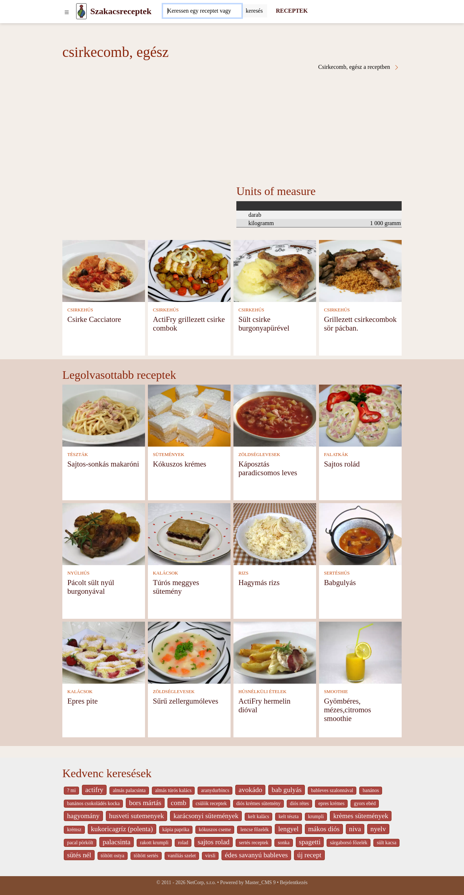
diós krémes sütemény (258, 803)
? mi (71, 790)
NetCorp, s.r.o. (201, 882)
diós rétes (299, 803)
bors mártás (145, 803)
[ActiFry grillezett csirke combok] (189, 270)
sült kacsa (386, 842)
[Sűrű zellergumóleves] (189, 652)
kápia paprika (175, 829)
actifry (94, 790)
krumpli (316, 816)
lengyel (288, 829)
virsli (210, 855)
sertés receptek (253, 842)
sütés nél (79, 855)
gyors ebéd (365, 803)
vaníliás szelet (182, 855)
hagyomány (83, 816)
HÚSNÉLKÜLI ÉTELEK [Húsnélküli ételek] (263, 691)
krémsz (74, 829)
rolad (183, 842)
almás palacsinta (129, 790)
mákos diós (324, 829)
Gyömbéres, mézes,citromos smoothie (347, 709)
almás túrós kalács (173, 790)
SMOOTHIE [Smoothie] (336, 691)
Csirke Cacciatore (94, 319)
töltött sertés (146, 855)
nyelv (378, 829)
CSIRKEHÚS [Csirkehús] (80, 309)
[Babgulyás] (360, 533)
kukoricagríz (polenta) (122, 829)
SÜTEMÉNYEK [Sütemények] (169, 454)
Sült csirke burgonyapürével (264, 323)
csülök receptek (211, 803)
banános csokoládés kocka (93, 803)
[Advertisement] (232, 124)
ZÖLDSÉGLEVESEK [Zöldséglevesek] (259, 454)
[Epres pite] (103, 652)
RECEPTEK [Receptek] (292, 11)
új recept (309, 855)
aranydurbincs (215, 790)
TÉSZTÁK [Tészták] (77, 454)
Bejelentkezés (293, 882)
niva (355, 829)
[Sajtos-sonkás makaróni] (103, 415)
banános (370, 790)
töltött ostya (112, 855)
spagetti (310, 842)
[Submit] (254, 10)
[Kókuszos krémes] (189, 415)
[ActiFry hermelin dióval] (274, 652)
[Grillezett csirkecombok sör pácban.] (360, 270)
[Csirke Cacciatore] (103, 270)
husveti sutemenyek (136, 816)
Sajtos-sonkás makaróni (103, 464)
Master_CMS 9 (260, 882)
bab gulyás (287, 790)
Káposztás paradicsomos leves (268, 468)
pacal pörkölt (80, 842)
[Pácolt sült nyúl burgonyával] (103, 533)
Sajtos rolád (342, 464)
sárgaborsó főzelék (348, 842)
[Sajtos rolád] (360, 415)
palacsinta (116, 842)
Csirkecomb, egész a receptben (358, 67)
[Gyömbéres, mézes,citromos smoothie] (360, 652)
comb (178, 803)
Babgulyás (340, 582)
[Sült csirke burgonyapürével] (274, 270)
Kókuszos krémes (179, 464)
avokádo (250, 790)
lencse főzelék (254, 829)
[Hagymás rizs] (274, 533)
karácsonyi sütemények (206, 816)
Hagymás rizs (259, 582)
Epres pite (82, 701)
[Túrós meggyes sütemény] (189, 533)
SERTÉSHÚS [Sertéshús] (337, 573)
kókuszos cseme (215, 829)
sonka (283, 842)
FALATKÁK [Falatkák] (336, 454)
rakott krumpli (154, 842)
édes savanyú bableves (256, 855)
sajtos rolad (213, 842)
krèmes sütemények (360, 816)
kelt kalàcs (258, 816)
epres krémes (331, 803)
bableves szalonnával (332, 790)
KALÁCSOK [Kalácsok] (165, 573)
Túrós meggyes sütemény (176, 586)
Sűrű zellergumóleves (185, 701)
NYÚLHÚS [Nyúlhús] (78, 573)
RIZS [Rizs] (244, 573)
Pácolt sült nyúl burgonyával (90, 586)
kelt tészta (288, 816)
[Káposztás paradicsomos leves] (274, 415)
